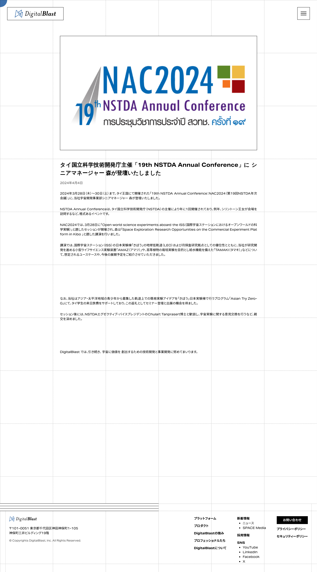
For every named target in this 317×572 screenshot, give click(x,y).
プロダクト (201, 526)
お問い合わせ (292, 520)
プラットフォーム (205, 518)
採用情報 (243, 535)
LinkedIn (250, 552)
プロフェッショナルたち (209, 541)
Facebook (251, 557)
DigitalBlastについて (210, 548)
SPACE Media (254, 528)
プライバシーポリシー (291, 529)
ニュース (248, 523)
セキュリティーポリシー (292, 536)
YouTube (250, 547)
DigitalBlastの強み (209, 533)
